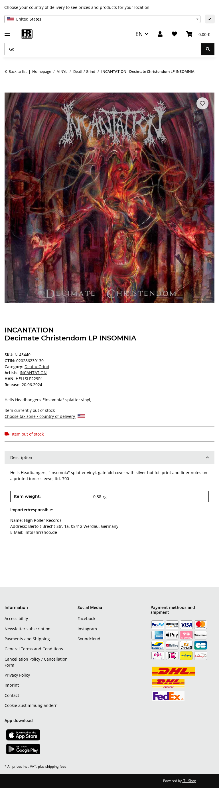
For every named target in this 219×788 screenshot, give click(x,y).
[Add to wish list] (202, 103)
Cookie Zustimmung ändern (31, 705)
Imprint (12, 685)
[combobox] (102, 19)
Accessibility (16, 618)
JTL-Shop (189, 780)
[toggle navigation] (7, 31)
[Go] (103, 49)
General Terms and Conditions (34, 648)
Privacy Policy (17, 675)
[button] (160, 34)
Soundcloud (89, 638)
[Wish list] (174, 34)
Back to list (18, 71)
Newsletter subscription (27, 628)
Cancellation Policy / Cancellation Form (36, 662)
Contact (12, 695)
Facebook (86, 618)
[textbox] (102, 19)
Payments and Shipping (27, 638)
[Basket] (198, 34)
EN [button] (139, 34)
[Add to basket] (9, 89)
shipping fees (55, 766)
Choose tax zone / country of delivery (45, 416)
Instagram (87, 628)
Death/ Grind (37, 366)
